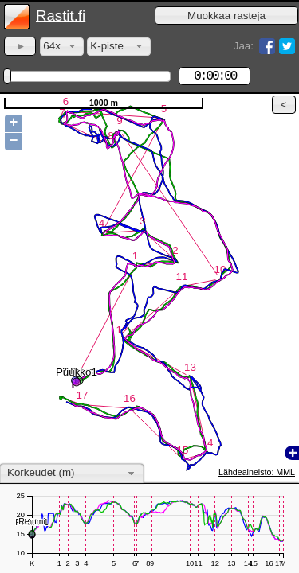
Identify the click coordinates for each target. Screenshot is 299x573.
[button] (226, 15)
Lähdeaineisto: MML (256, 472)
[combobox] (62, 46)
